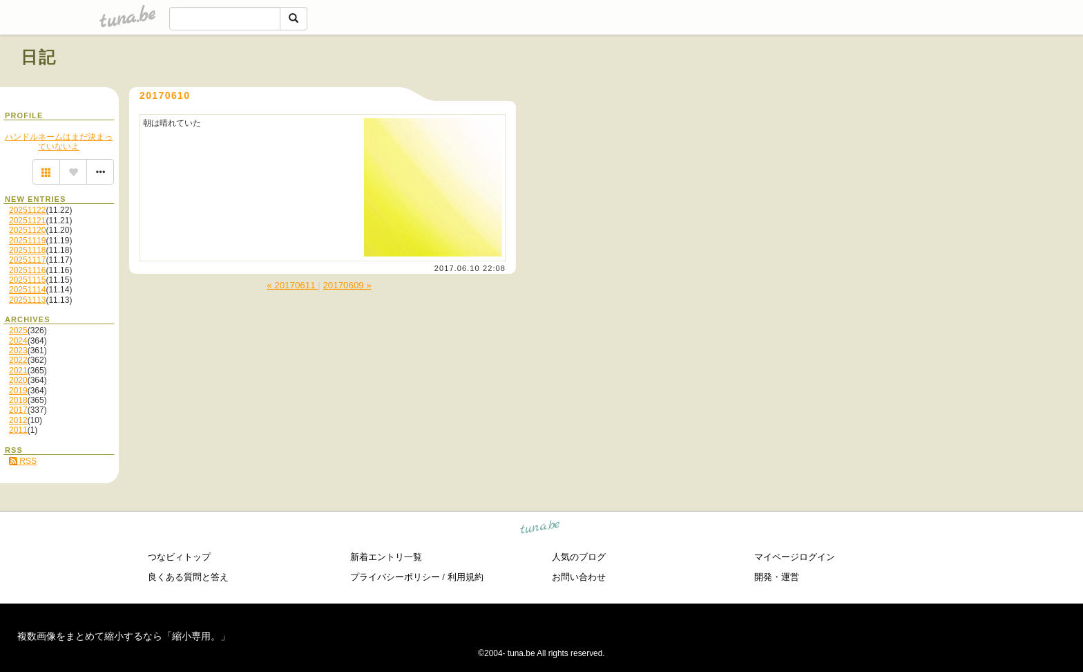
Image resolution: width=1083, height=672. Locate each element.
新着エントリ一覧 (386, 557)
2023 (18, 350)
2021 (18, 370)
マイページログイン (794, 557)
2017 (18, 410)
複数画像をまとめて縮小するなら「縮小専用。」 (123, 636)
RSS (23, 461)
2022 (18, 360)
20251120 (27, 230)
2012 (18, 420)
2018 (18, 400)
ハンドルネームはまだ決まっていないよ (59, 141)
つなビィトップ (179, 557)
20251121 (27, 220)
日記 (39, 57)
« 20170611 (292, 285)
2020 (18, 380)
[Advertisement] (904, 88)
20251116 (27, 270)
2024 (18, 341)
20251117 (27, 260)
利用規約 (465, 577)
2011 (18, 430)
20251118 (27, 250)
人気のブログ (579, 557)
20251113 (27, 300)
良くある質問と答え (188, 577)
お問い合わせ (579, 577)
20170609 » (347, 285)
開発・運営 (776, 577)
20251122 (27, 210)
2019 (18, 390)
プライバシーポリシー (395, 577)
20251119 (27, 240)
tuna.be (540, 529)
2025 (18, 330)
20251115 (27, 280)
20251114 (27, 290)
